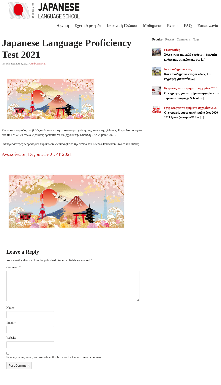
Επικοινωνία (207, 26)
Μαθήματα (152, 26)
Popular (157, 39)
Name (11, 307)
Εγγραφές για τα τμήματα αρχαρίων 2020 (190, 108)
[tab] (157, 39)
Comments (184, 39)
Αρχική (63, 26)
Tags (196, 39)
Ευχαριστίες (172, 50)
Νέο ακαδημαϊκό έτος (178, 69)
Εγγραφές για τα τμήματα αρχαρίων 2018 (190, 88)
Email (11, 322)
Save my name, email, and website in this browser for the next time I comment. (54, 357)
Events (172, 26)
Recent (169, 39)
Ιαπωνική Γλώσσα (122, 26)
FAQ (188, 26)
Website (11, 337)
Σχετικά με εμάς (88, 26)
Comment (13, 267)
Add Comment (37, 63)
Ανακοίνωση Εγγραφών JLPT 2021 (37, 154)
